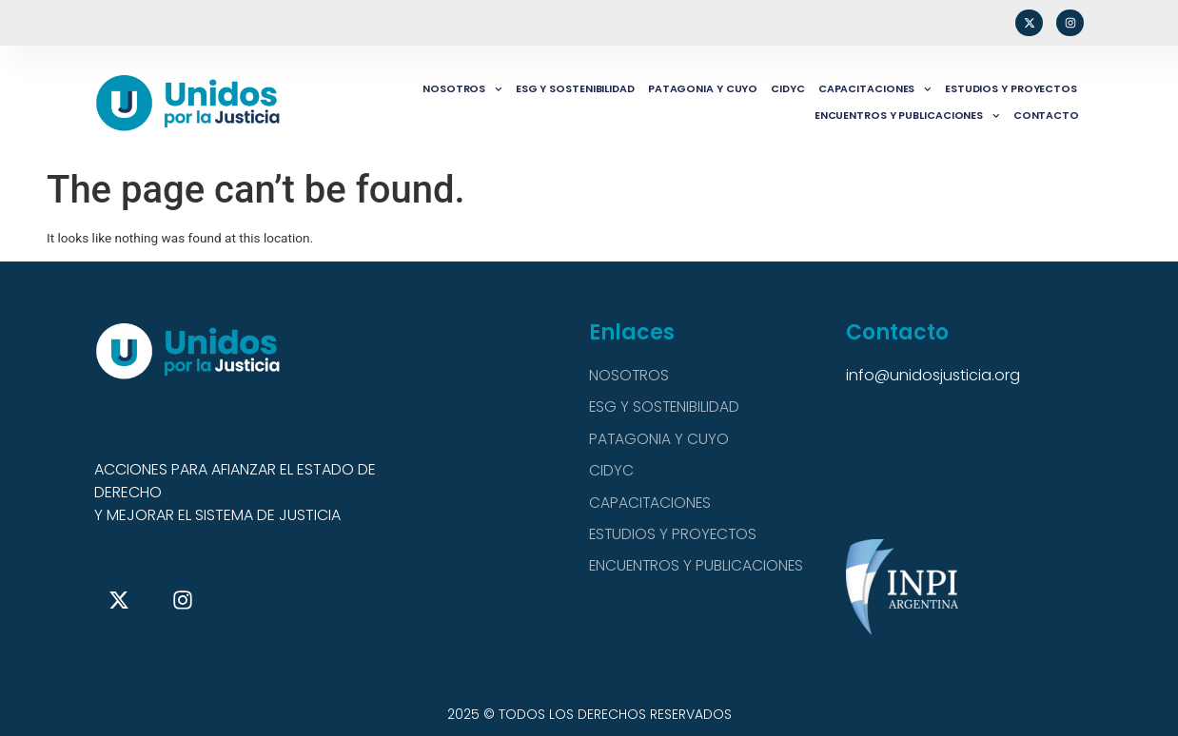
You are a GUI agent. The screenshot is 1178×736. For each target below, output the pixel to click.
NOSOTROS (462, 89)
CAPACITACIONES (875, 89)
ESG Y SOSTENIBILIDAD (575, 89)
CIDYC (788, 89)
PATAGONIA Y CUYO (702, 89)
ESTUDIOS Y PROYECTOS (1011, 89)
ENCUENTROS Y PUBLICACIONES (907, 116)
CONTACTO (1046, 115)
